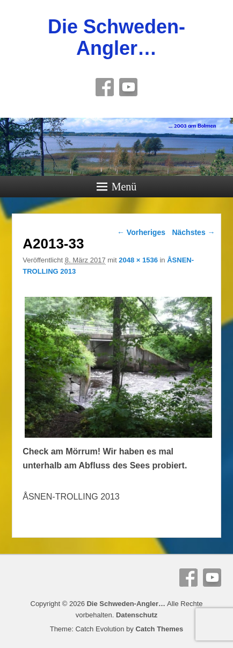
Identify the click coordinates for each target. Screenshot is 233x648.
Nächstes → (193, 232)
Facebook (105, 87)
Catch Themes (159, 629)
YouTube (128, 87)
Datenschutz (136, 615)
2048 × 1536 (138, 260)
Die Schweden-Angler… (116, 37)
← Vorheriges (141, 232)
